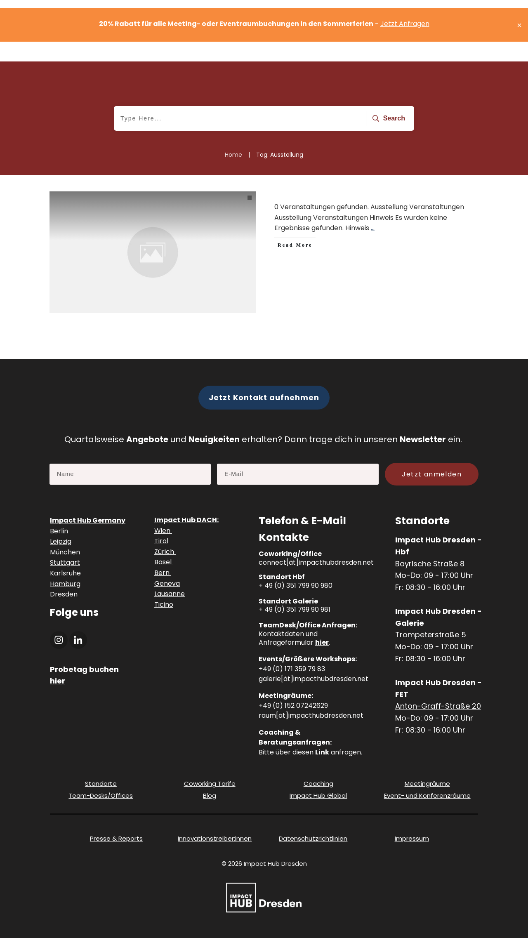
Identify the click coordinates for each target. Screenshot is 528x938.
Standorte (101, 783)
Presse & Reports (116, 838)
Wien (163, 530)
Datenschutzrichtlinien (313, 838)
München (65, 552)
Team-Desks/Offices (100, 795)
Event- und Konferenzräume (427, 795)
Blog (209, 795)
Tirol (161, 541)
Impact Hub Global (318, 795)
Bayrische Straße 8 (429, 564)
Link (322, 752)
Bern (162, 572)
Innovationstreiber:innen (215, 838)
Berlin (60, 531)
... (373, 228)
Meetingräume (427, 783)
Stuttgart (65, 562)
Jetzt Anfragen (404, 23)
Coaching (318, 783)
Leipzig (60, 541)
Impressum (412, 838)
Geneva (167, 583)
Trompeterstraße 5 (430, 634)
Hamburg (65, 584)
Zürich (165, 551)
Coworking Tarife (210, 783)
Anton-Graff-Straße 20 (438, 706)
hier (322, 642)
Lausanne (169, 594)
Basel (163, 562)
